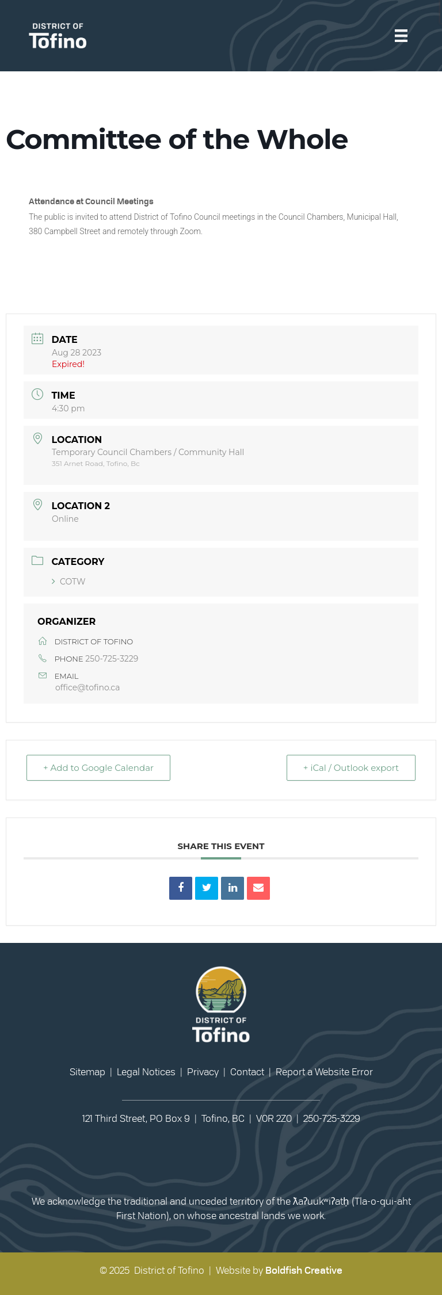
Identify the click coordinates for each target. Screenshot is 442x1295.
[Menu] (401, 35)
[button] (208, 1160)
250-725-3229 (111, 659)
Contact (247, 1072)
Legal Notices (146, 1072)
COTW (69, 581)
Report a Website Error (324, 1072)
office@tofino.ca (87, 687)
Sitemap (87, 1072)
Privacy (203, 1072)
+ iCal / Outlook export (351, 767)
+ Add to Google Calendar (98, 767)
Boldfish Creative (303, 1270)
